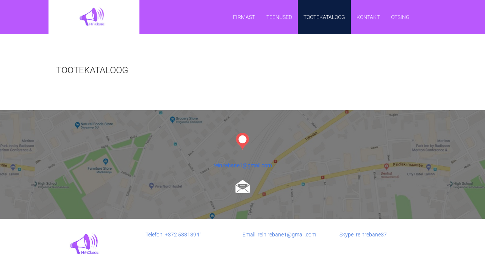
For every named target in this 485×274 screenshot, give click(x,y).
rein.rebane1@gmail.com (242, 165)
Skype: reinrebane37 (363, 234)
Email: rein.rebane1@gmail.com (279, 234)
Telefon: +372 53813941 (174, 234)
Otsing (400, 17)
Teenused (279, 17)
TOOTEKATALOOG (324, 17)
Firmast (244, 17)
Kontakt (368, 17)
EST (425, 17)
